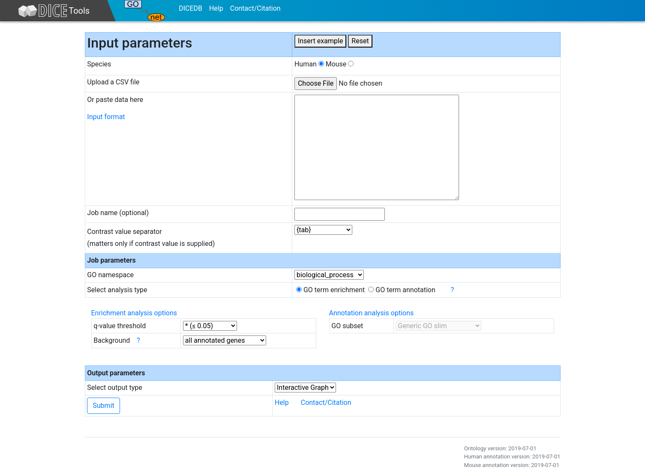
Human (309, 64)
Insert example (320, 41)
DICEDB (190, 8)
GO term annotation (401, 290)
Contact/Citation (255, 8)
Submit (103, 405)
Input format (106, 117)
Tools (54, 10)
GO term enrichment (330, 290)
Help (216, 8)
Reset (360, 41)
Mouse (340, 64)
